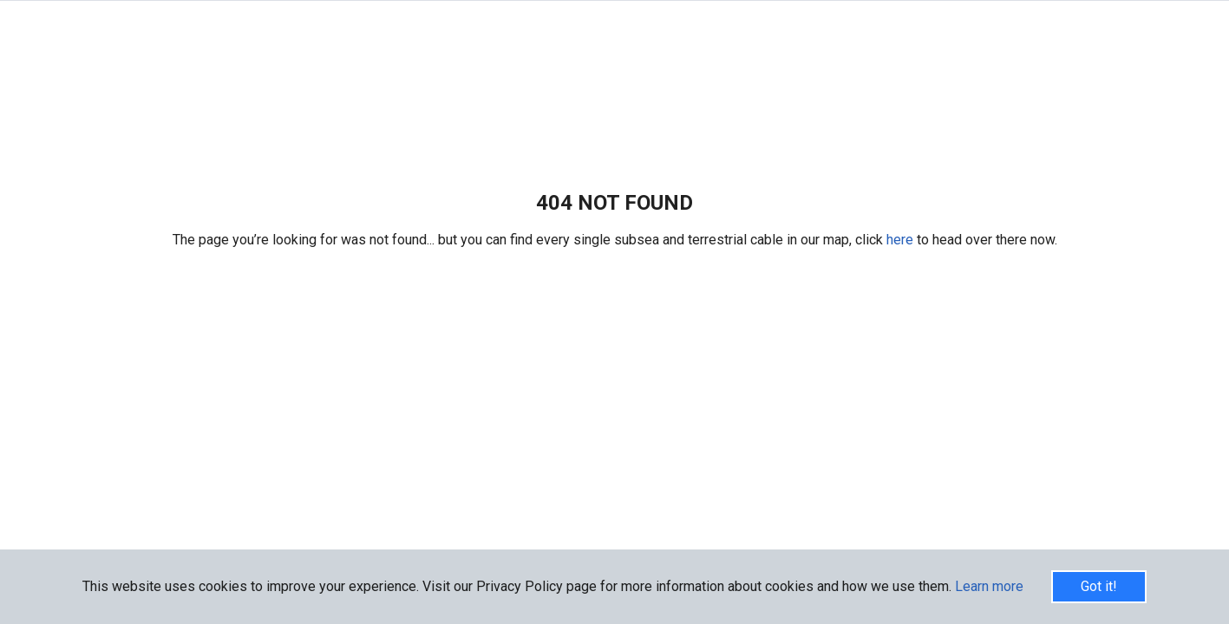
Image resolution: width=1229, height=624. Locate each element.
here (901, 239)
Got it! (1099, 586)
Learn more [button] (989, 586)
